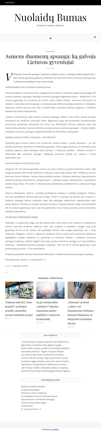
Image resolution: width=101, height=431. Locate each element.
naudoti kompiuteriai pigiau (33, 402)
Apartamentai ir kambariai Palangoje (38, 399)
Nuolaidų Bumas (50, 17)
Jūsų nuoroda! (30, 409)
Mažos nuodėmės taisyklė (33, 386)
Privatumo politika (50, 429)
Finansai (50, 51)
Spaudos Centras (20, 266)
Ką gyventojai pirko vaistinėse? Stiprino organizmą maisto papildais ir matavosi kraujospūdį (48, 311)
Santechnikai (27, 405)
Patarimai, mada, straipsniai (34, 393)
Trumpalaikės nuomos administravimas (39, 396)
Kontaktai (10, 3)
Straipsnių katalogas (30, 389)
